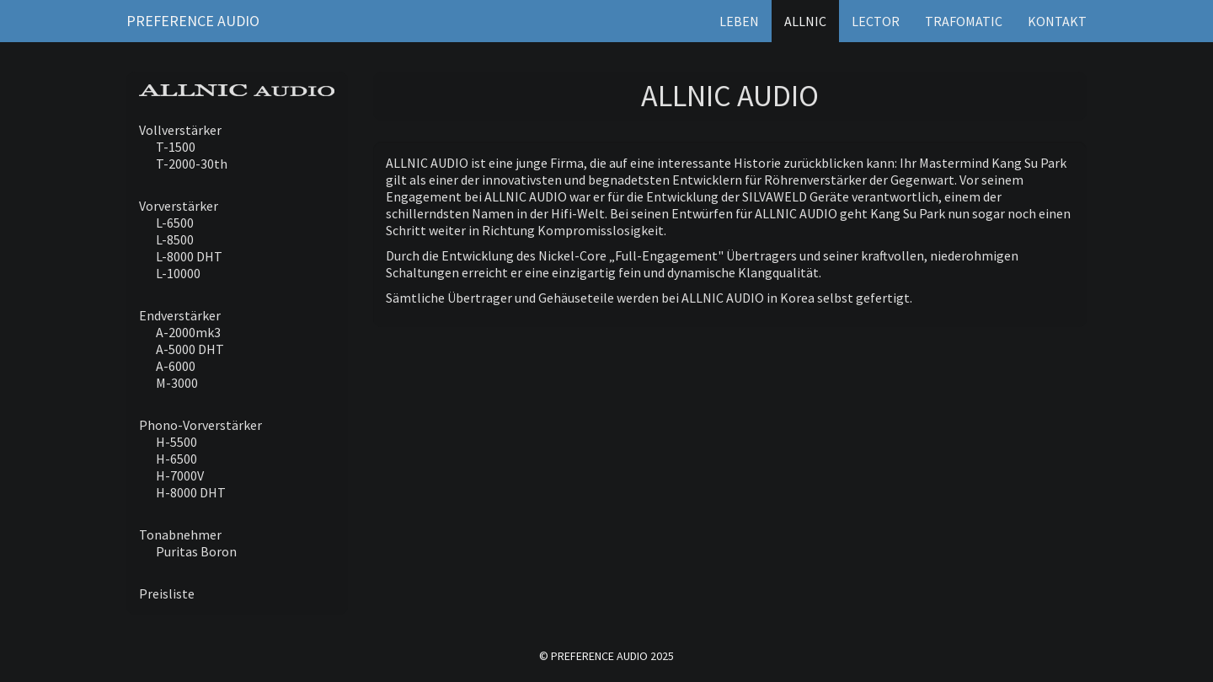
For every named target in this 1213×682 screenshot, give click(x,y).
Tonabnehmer (180, 534)
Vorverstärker (178, 205)
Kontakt (1057, 21)
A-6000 (175, 365)
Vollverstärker (180, 129)
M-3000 (177, 382)
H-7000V (180, 475)
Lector (876, 21)
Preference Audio (192, 20)
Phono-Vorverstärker (200, 424)
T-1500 (175, 146)
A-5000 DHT (190, 349)
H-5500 (176, 441)
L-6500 (175, 222)
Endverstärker (180, 315)
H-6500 (176, 458)
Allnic (805, 21)
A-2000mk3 (188, 332)
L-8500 (175, 239)
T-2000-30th (191, 163)
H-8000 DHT (191, 492)
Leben (739, 21)
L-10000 (178, 273)
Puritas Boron (196, 551)
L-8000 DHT (189, 256)
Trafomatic (963, 21)
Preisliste (167, 593)
